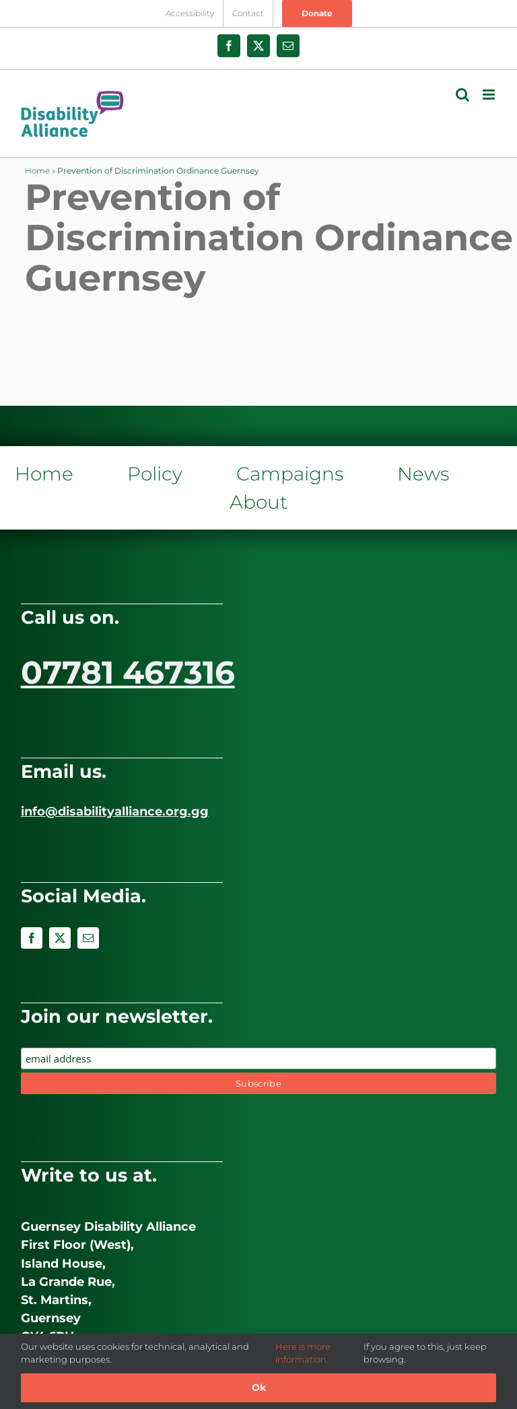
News (423, 473)
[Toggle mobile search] (462, 94)
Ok (259, 1387)
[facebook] (31, 938)
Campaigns (289, 473)
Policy (154, 473)
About (258, 502)
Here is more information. (303, 1353)
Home (37, 171)
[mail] (88, 938)
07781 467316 (128, 672)
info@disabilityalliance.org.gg (115, 811)
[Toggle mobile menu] (490, 94)
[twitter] (60, 938)
